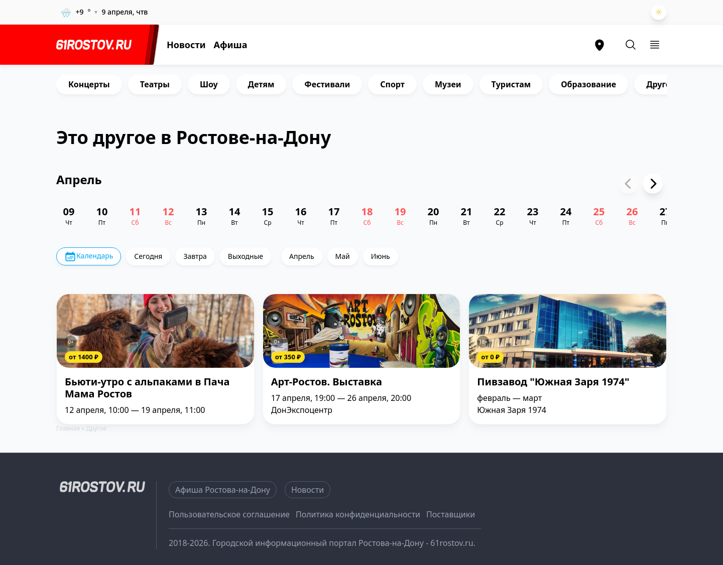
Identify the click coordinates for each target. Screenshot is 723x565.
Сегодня (148, 256)
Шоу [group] (209, 84)
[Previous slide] (629, 184)
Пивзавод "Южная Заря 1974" (553, 382)
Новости (186, 45)
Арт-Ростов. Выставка (326, 382)
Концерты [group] (89, 84)
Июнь (380, 256)
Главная (68, 428)
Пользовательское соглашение (229, 514)
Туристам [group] (511, 84)
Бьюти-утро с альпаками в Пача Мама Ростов (147, 388)
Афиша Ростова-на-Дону (222, 489)
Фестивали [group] (327, 84)
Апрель (301, 256)
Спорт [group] (392, 84)
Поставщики (450, 514)
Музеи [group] (448, 84)
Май (342, 256)
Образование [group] (588, 84)
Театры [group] (155, 84)
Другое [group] (660, 84)
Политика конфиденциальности (358, 514)
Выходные (245, 256)
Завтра (194, 256)
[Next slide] (653, 184)
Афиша (231, 45)
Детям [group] (261, 84)
